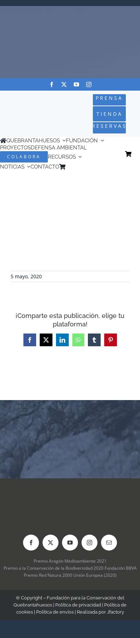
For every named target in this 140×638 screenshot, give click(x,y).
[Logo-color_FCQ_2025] (24, 108)
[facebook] (51, 84)
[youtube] (76, 84)
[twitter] (64, 84)
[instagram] (88, 84)
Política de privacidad (78, 605)
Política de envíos (55, 612)
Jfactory (115, 612)
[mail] (109, 543)
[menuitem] (79, 167)
